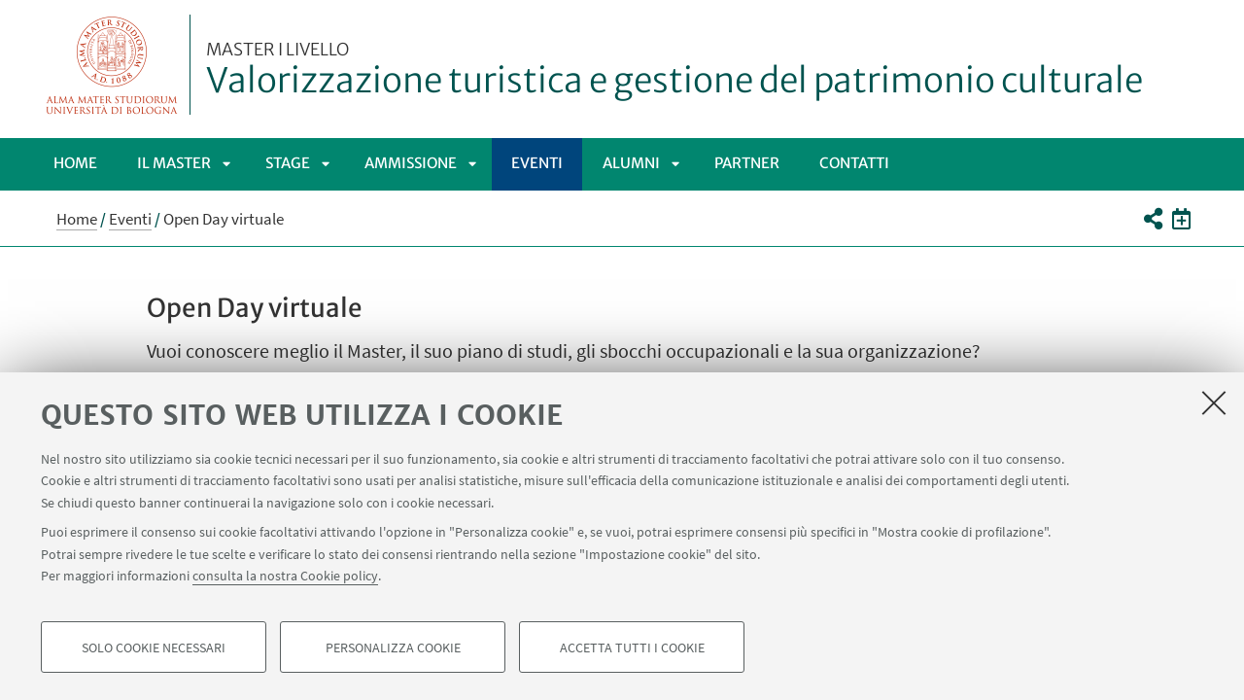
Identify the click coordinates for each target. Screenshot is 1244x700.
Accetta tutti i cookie (632, 647)
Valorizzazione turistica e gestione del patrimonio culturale (674, 71)
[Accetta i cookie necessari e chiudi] (1213, 402)
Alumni (631, 163)
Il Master (174, 163)
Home (75, 163)
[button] (1152, 218)
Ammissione (410, 163)
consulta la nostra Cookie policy (285, 575)
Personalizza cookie (393, 647)
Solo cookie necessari (153, 647)
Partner (746, 163)
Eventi (537, 163)
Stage (287, 163)
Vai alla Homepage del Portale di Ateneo (112, 65)
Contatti (854, 163)
